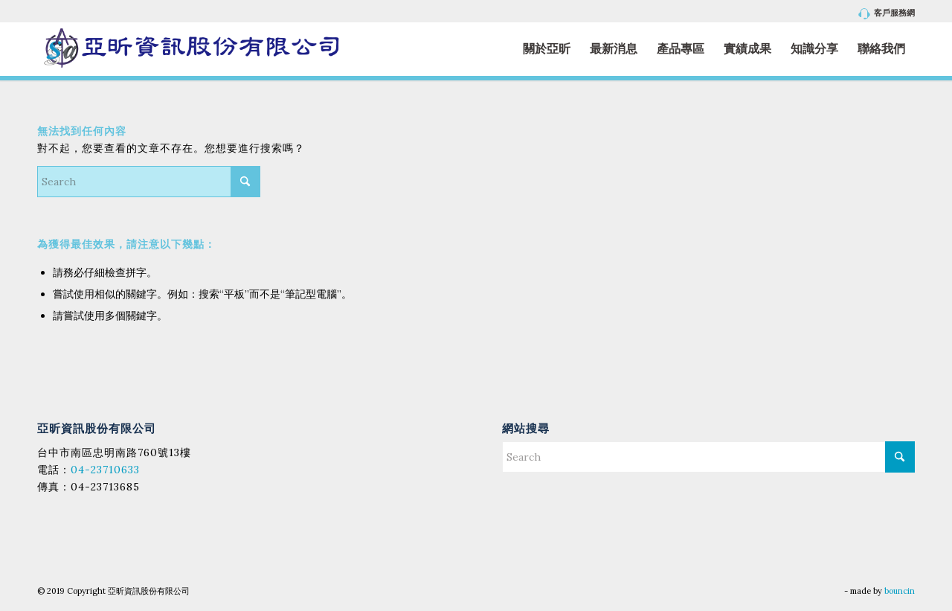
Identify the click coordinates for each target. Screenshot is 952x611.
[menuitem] (883, 13)
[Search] (148, 181)
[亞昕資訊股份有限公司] (191, 49)
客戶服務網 (887, 13)
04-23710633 (105, 469)
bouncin (899, 591)
